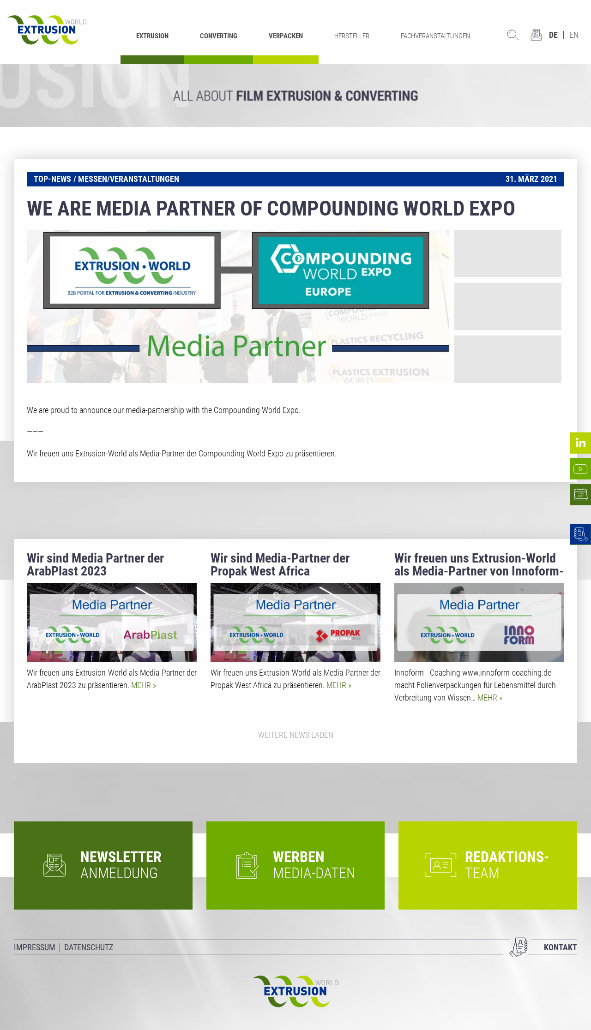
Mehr (142, 685)
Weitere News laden (295, 735)
